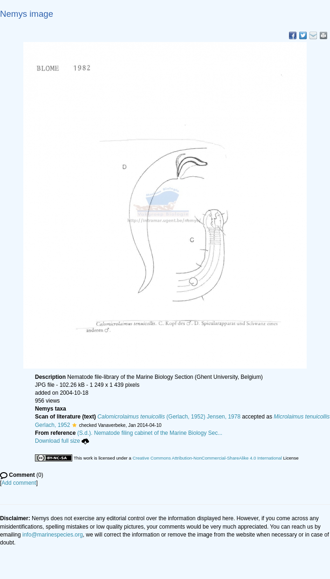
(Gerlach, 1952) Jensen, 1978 (169, 416)
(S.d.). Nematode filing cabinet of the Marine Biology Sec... (150, 433)
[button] (74, 425)
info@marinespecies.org (52, 534)
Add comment (18, 483)
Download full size (62, 441)
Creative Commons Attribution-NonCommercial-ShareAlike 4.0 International (207, 457)
